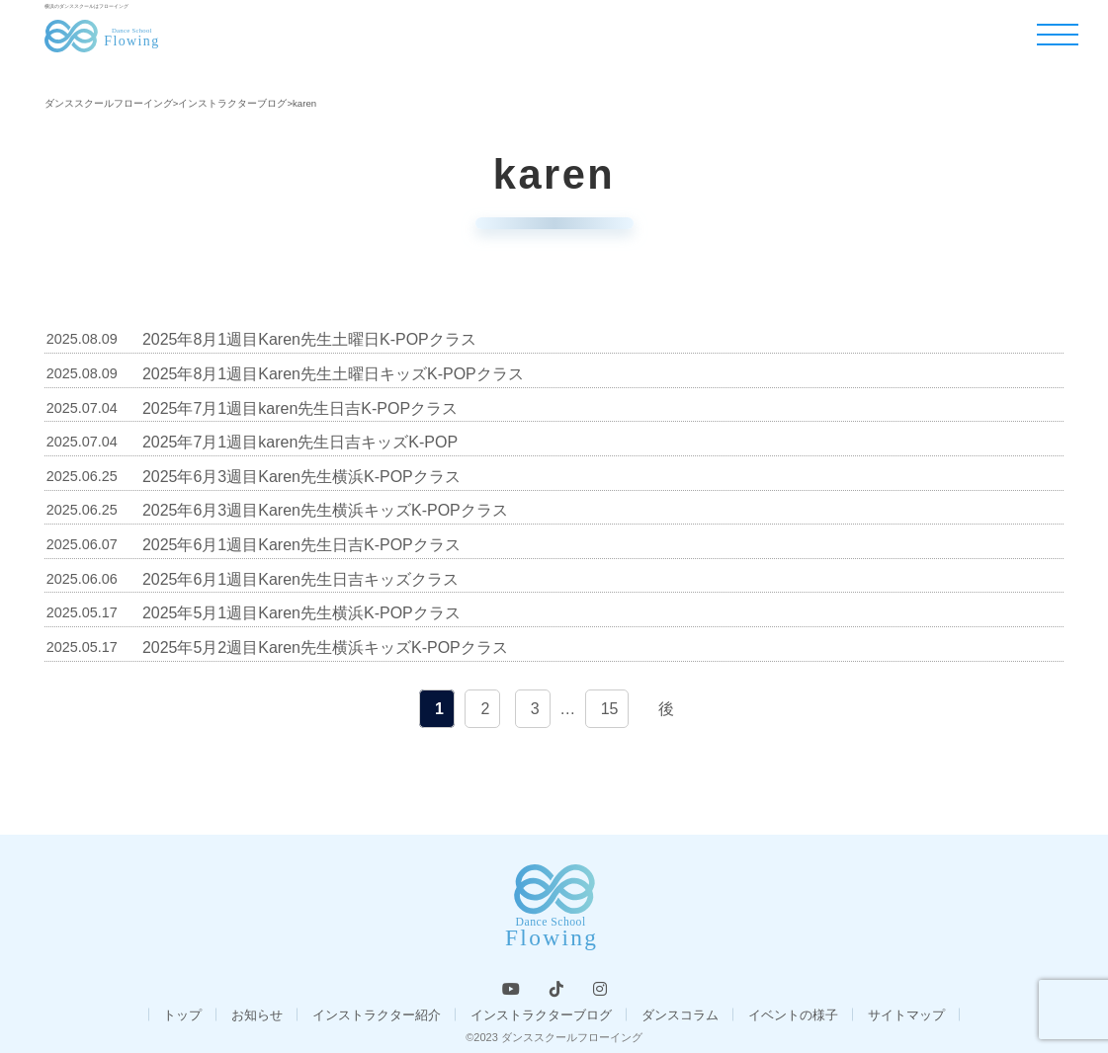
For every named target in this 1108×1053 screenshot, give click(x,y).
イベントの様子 (793, 1015)
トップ (182, 1015)
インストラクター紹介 (376, 1015)
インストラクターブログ (541, 1015)
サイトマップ (906, 1015)
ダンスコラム (680, 1015)
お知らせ (257, 1015)
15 (610, 708)
